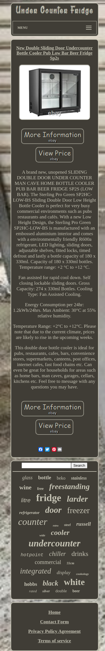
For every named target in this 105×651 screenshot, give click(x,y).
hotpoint (32, 555)
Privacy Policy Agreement (54, 631)
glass (27, 477)
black (50, 583)
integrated (35, 571)
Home (54, 612)
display (64, 572)
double (61, 591)
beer (76, 591)
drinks (79, 553)
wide (42, 535)
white (74, 582)
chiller (57, 553)
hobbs (30, 584)
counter (32, 521)
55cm (70, 563)
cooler (60, 533)
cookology (82, 573)
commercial (48, 562)
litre (26, 500)
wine (25, 487)
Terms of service (54, 640)
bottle (44, 477)
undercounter (54, 543)
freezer (78, 510)
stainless (79, 478)
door (53, 510)
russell (83, 524)
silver (46, 591)
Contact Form (54, 621)
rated (33, 591)
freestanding (69, 486)
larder (77, 498)
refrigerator (29, 512)
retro (56, 525)
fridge (48, 497)
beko (61, 478)
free (40, 489)
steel (67, 525)
